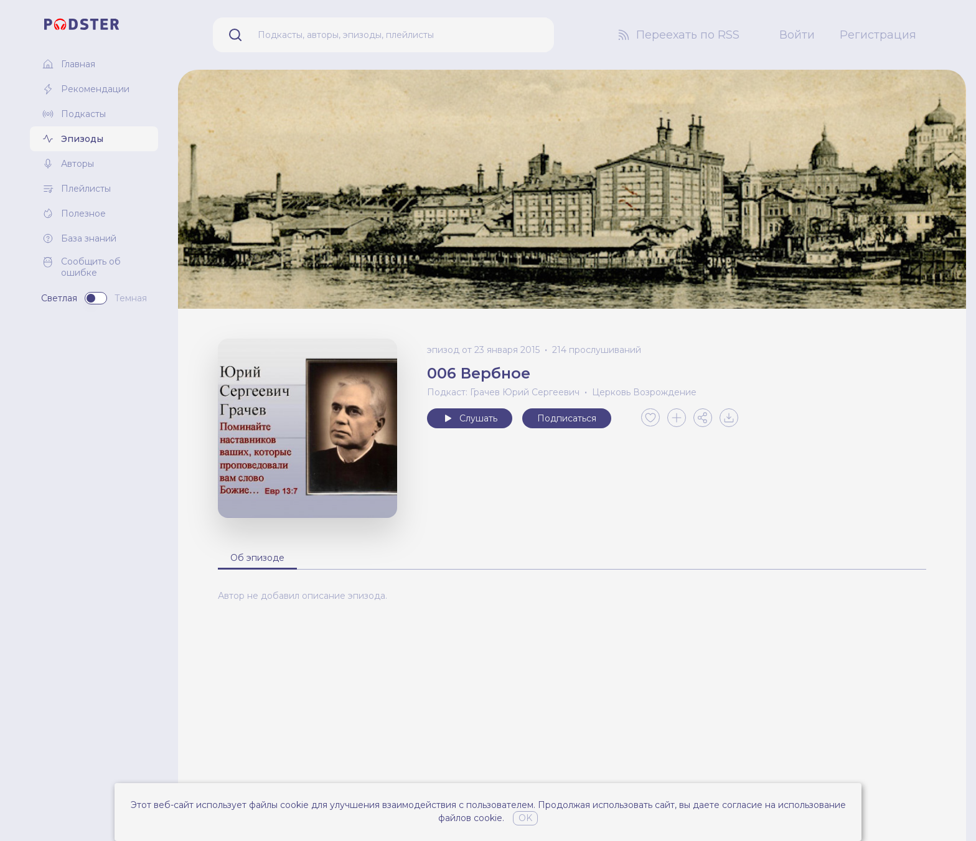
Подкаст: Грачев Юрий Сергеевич (503, 392)
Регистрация (878, 35)
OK (525, 818)
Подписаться (566, 418)
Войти (797, 35)
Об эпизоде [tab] (257, 557)
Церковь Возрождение (644, 392)
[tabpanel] (572, 596)
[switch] (96, 298)
